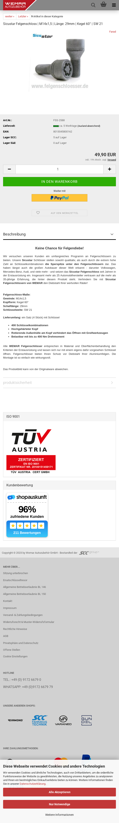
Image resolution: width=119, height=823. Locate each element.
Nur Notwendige (59, 804)
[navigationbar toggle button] (114, 5)
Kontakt (7, 601)
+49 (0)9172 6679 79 (37, 687)
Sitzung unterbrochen (15, 573)
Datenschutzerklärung (32, 783)
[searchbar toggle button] (93, 5)
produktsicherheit (17, 382)
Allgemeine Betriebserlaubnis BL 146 (24, 587)
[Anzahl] (59, 169)
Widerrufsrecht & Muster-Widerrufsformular (28, 622)
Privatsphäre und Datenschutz (20, 643)
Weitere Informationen (59, 814)
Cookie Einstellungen (15, 656)
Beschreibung (14, 234)
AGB (5, 636)
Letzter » (23, 16)
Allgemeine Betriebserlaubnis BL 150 (24, 594)
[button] (9, 169)
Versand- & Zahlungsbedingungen (23, 615)
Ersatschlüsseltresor (15, 580)
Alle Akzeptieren (59, 792)
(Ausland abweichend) (88, 126)
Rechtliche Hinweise (15, 629)
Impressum (10, 608)
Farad (112, 31)
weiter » (9, 16)
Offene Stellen (11, 649)
